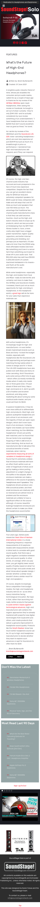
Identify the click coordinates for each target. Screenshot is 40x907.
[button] (2, 790)
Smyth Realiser (18, 628)
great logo (17, 293)
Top (20, 906)
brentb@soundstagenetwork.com (19, 651)
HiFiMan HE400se (13, 103)
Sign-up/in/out (20, 786)
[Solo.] (20, 9)
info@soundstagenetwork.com (20, 898)
